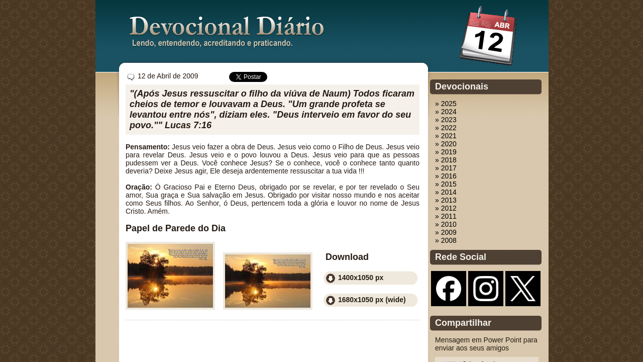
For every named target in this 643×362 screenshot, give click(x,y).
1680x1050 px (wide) (372, 300)
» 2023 (446, 120)
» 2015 (446, 184)
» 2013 (446, 200)
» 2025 (446, 104)
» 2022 (446, 128)
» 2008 (446, 240)
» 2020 (446, 144)
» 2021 (446, 136)
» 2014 (446, 192)
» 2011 (446, 216)
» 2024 (446, 112)
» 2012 (446, 208)
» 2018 (446, 160)
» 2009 (446, 232)
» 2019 (446, 152)
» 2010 (446, 224)
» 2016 (446, 176)
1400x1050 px (360, 278)
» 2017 (446, 168)
